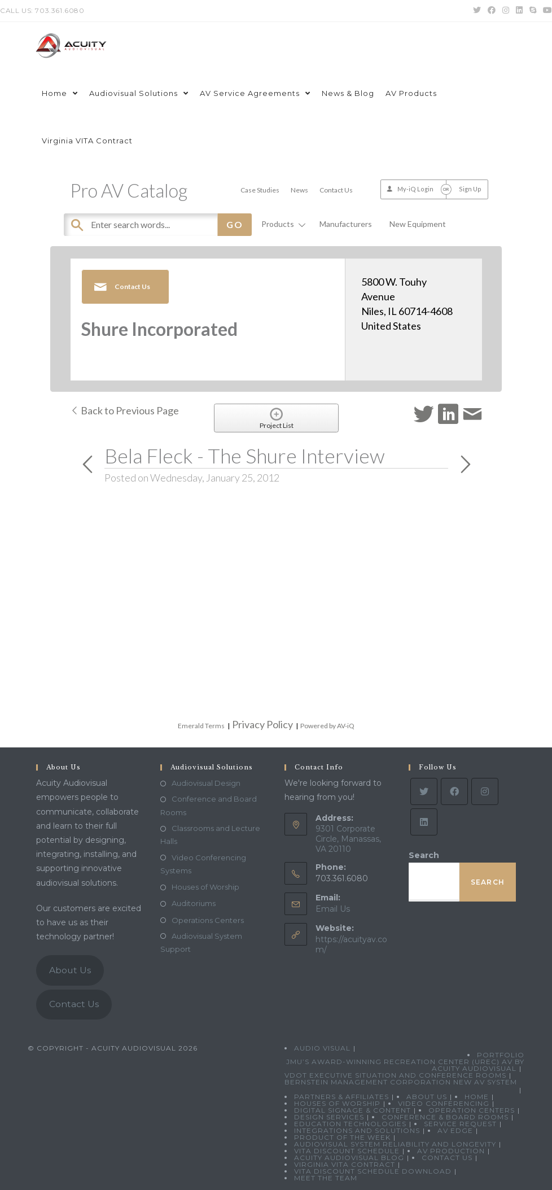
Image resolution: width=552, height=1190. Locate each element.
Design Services (329, 1117)
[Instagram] (484, 791)
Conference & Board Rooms (445, 1117)
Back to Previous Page (124, 410)
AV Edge (455, 1130)
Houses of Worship (205, 886)
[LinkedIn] (423, 821)
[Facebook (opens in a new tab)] (491, 10)
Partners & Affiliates (341, 1096)
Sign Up (470, 189)
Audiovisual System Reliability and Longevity (395, 1144)
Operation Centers (471, 1110)
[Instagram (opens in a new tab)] (505, 10)
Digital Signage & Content (352, 1110)
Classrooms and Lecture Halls (210, 835)
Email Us (333, 909)
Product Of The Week (342, 1137)
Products (281, 224)
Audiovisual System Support (201, 942)
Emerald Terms (201, 725)
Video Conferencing (443, 1103)
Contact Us (336, 190)
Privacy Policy (262, 724)
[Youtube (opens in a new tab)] (546, 10)
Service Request (460, 1123)
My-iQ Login (415, 189)
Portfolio (500, 1055)
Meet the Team (325, 1178)
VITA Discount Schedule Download (373, 1171)
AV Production (451, 1151)
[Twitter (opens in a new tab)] (477, 10)
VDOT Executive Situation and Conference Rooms (395, 1075)
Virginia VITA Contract (344, 1164)
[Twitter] (423, 791)
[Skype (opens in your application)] (533, 10)
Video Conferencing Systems (203, 864)
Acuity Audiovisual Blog (349, 1157)
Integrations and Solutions (357, 1130)
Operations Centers (208, 920)
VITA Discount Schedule (347, 1151)
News (299, 190)
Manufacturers (345, 224)
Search (424, 855)
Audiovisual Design (206, 783)
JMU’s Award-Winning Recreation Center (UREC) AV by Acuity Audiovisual (405, 1065)
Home (477, 1096)
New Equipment (417, 224)
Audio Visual (322, 1048)
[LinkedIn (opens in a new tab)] (519, 10)
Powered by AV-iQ (327, 725)
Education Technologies (350, 1123)
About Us (70, 970)
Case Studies (259, 190)
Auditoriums (194, 903)
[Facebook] (454, 791)
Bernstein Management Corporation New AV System (400, 1082)
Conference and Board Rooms (208, 805)
